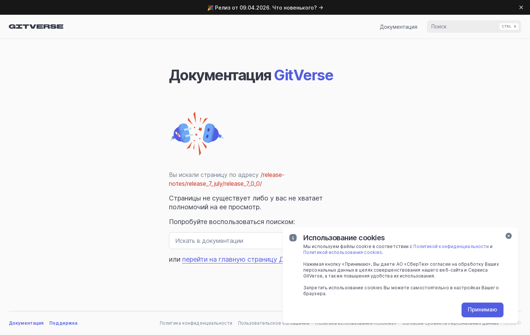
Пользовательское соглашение (274, 323)
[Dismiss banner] (521, 7)
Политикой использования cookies (342, 252)
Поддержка (63, 323)
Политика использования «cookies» (355, 323)
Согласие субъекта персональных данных (450, 323)
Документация (398, 27)
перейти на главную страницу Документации (253, 259)
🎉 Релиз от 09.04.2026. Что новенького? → (265, 7)
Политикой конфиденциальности (451, 246)
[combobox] (474, 26)
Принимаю (482, 309)
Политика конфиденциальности (196, 323)
